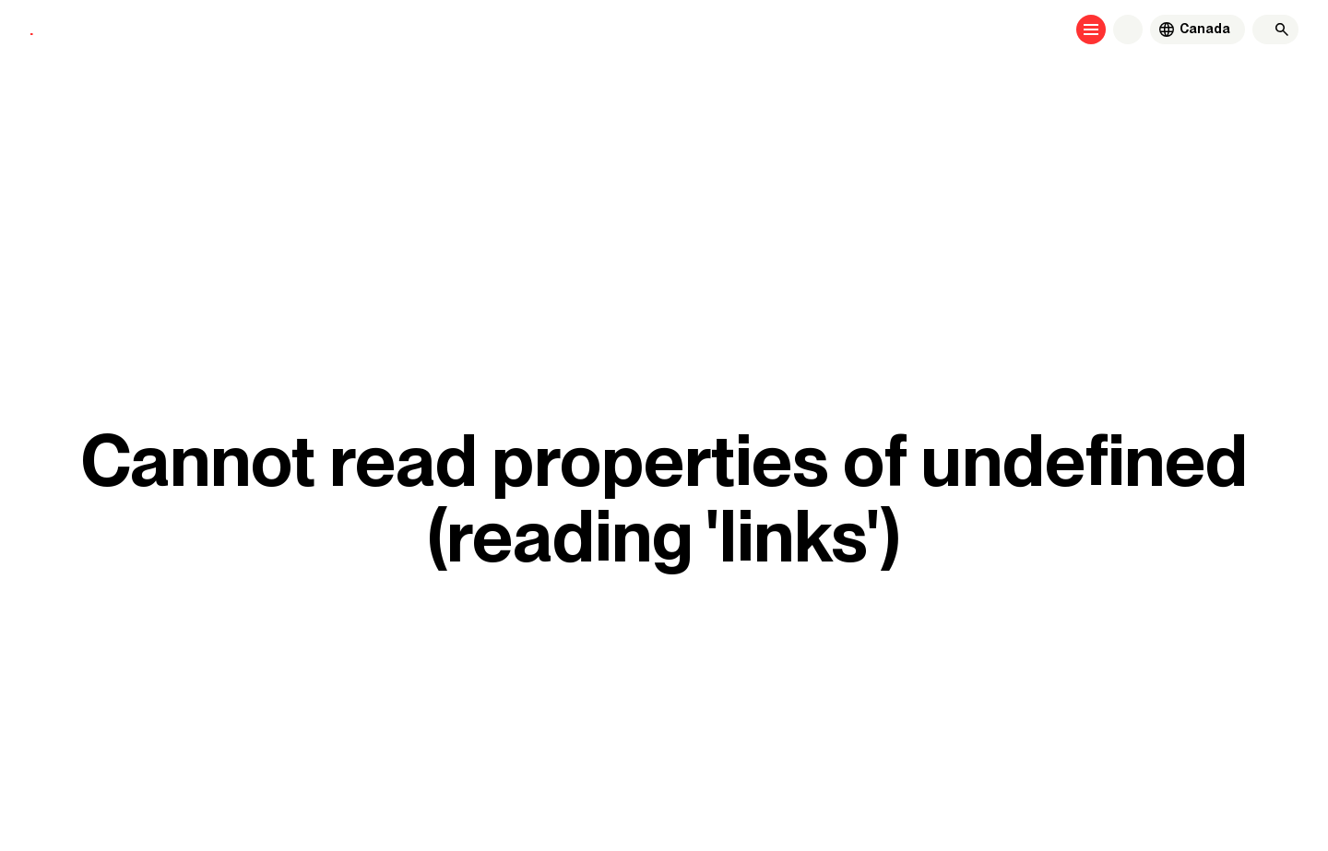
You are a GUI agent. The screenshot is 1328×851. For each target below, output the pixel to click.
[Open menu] (1091, 29)
